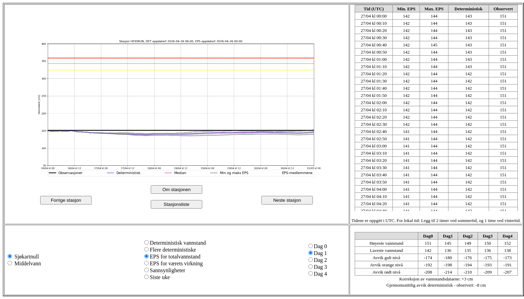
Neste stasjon (287, 200)
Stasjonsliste (177, 204)
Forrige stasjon (66, 200)
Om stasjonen (176, 189)
